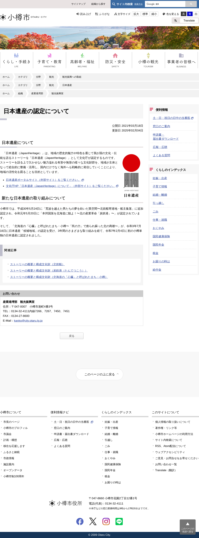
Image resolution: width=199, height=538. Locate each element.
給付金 (157, 269)
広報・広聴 (160, 147)
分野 (38, 76)
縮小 (154, 13)
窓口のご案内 (161, 126)
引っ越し (158, 203)
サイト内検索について (168, 439)
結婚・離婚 (160, 194)
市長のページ (11, 421)
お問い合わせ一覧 (166, 464)
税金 (155, 253)
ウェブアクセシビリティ (170, 452)
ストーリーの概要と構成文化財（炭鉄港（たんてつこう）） (49, 270)
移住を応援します (14, 445)
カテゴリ (23, 76)
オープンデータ (12, 470)
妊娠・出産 (160, 178)
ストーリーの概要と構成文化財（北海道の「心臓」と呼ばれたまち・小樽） (59, 277)
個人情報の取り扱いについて (172, 421)
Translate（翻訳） (166, 470)
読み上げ (85, 13)
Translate (189, 20)
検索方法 (138, 4)
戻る (71, 335)
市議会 (7, 433)
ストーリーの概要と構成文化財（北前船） (37, 264)
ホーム (6, 76)
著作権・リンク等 (166, 427)
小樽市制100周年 (13, 476)
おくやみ (158, 228)
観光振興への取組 (71, 76)
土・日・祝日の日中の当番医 (173, 118)
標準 (145, 13)
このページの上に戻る (99, 374)
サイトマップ (78, 4)
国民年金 (158, 244)
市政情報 (8, 458)
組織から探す (98, 4)
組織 (20, 93)
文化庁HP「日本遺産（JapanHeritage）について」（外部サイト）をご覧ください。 (62, 186)
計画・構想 (10, 439)
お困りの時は (161, 261)
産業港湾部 (37, 93)
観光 (51, 76)
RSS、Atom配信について (170, 445)
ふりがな (104, 13)
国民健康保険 (161, 236)
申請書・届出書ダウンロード (71, 433)
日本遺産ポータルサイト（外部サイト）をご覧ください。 (45, 180)
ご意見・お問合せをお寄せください (176, 458)
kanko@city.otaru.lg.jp (28, 320)
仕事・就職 (160, 219)
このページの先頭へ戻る (187, 530)
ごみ (155, 211)
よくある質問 (161, 155)
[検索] (165, 4)
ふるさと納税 (11, 452)
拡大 (136, 13)
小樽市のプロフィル (15, 427)
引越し (109, 439)
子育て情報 (160, 186)
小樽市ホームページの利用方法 (174, 433)
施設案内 (8, 464)
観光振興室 (57, 93)
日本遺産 (67, 85)
